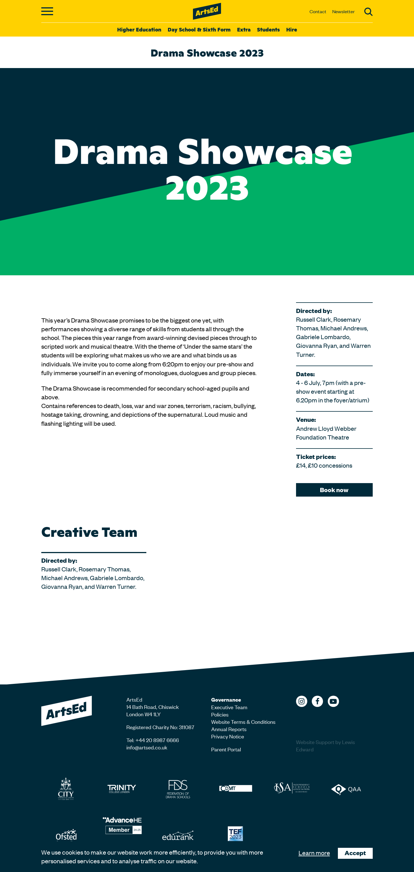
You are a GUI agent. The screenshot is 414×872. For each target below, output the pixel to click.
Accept (355, 853)
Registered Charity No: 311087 (160, 726)
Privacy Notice (227, 736)
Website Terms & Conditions (243, 721)
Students (268, 29)
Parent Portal (226, 748)
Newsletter (343, 11)
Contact (318, 11)
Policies (220, 714)
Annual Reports (229, 728)
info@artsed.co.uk (146, 747)
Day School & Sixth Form (199, 29)
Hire (291, 29)
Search (368, 12)
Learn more (314, 853)
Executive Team (229, 706)
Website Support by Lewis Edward (325, 745)
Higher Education (139, 29)
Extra (244, 29)
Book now (334, 490)
